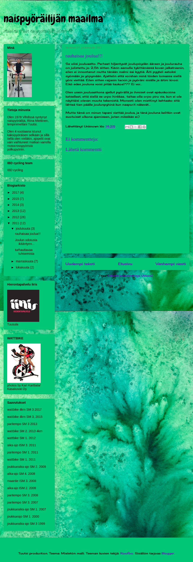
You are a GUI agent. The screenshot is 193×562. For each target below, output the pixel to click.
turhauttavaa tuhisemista (24, 251)
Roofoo (126, 553)
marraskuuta (25, 261)
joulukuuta (23, 228)
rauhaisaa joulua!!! (28, 233)
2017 (16, 192)
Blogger (168, 553)
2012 (16, 217)
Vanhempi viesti (171, 264)
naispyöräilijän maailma (53, 19)
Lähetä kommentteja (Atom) (130, 275)
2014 (16, 205)
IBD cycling (15, 170)
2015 (16, 198)
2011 (16, 223)
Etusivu (125, 264)
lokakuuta (23, 267)
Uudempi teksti (80, 264)
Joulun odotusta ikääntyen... (26, 242)
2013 (16, 211)
